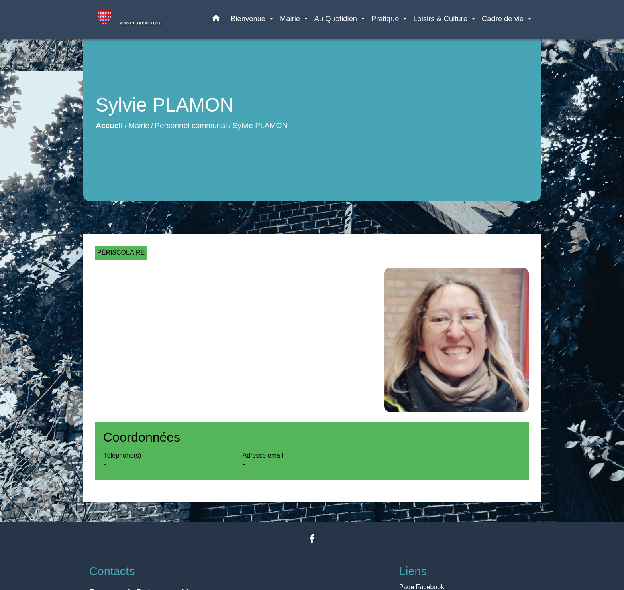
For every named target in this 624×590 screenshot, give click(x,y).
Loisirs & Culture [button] (441, 18)
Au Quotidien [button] (336, 18)
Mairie (138, 125)
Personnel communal (191, 125)
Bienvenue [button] (248, 18)
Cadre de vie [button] (504, 18)
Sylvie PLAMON (260, 125)
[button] (216, 19)
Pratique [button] (386, 18)
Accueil (109, 125)
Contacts (112, 571)
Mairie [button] (291, 18)
